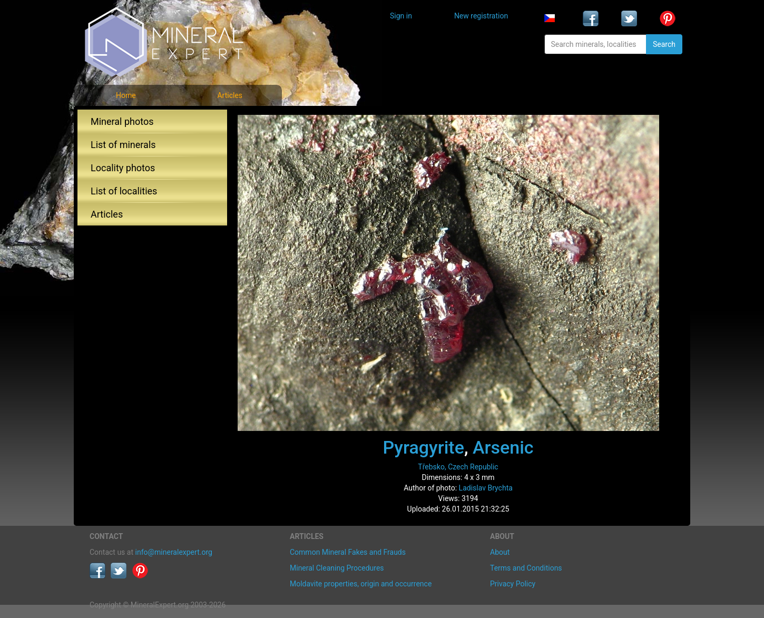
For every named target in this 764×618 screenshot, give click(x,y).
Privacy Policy (512, 584)
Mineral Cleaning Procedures (337, 568)
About (500, 552)
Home (126, 95)
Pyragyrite (423, 447)
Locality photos (123, 167)
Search (664, 44)
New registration (481, 16)
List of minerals (123, 144)
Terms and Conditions (526, 568)
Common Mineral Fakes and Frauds (348, 552)
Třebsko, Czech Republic (458, 467)
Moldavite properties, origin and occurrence (361, 584)
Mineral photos (122, 121)
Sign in (401, 16)
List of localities (124, 191)
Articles (229, 95)
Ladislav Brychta (486, 488)
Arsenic (503, 447)
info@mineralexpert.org (173, 552)
